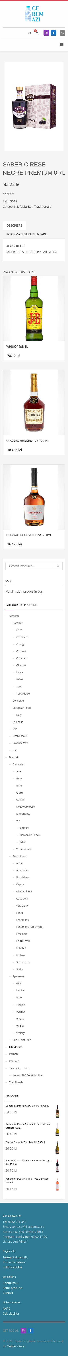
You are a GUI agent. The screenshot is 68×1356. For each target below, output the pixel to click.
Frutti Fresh (23, 941)
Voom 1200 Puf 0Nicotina (28, 1075)
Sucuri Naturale (22, 1040)
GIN (18, 983)
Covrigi (20, 644)
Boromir (17, 623)
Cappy (20, 884)
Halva (19, 672)
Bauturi (13, 757)
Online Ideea (16, 1346)
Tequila (20, 1004)
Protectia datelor (14, 1262)
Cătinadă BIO (24, 891)
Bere (19, 778)
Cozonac (21, 651)
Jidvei (23, 842)
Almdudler (22, 870)
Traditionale (42, 206)
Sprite (19, 969)
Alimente (14, 615)
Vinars (20, 1018)
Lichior (20, 990)
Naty (19, 715)
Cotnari (24, 828)
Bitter (19, 785)
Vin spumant (23, 849)
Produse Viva (20, 743)
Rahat (19, 679)
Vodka (20, 1025)
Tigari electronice (19, 1068)
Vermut (20, 1011)
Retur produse (12, 1288)
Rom (19, 997)
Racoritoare (19, 856)
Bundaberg (22, 877)
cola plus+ (22, 905)
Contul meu (10, 1283)
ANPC (6, 1309)
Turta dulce (23, 693)
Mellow (20, 955)
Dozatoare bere (25, 806)
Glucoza (21, 665)
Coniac (20, 799)
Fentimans (22, 920)
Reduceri (14, 1061)
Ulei (15, 750)
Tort (18, 686)
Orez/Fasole (20, 736)
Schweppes (23, 962)
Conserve (18, 700)
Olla (15, 729)
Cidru (19, 792)
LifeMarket (25, 206)
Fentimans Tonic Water (30, 926)
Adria (19, 863)
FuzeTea (21, 948)
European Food (22, 707)
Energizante (23, 813)
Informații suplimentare (26, 234)
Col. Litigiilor (11, 1313)
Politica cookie (12, 1267)
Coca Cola (22, 898)
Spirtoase (18, 976)
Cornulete (22, 637)
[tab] (14, 225)
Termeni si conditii (15, 1257)
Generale (18, 764)
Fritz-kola (21, 933)
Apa (18, 771)
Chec (19, 630)
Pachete (13, 1054)
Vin (18, 820)
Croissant (21, 658)
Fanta (19, 912)
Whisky (20, 1033)
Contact (8, 1293)
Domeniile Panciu (30, 835)
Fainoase (18, 722)
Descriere (14, 225)
